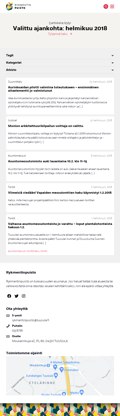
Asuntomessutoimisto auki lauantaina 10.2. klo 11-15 (47, 161)
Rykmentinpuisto (18, 6)
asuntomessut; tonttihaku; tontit (27, 251)
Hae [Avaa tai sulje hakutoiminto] (106, 6)
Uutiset (12, 120)
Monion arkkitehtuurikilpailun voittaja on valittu (45, 126)
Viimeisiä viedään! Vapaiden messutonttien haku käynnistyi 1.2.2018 (60, 193)
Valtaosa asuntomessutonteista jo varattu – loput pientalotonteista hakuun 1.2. (60, 225)
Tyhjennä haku (57, 34)
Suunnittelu (15, 81)
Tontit (11, 187)
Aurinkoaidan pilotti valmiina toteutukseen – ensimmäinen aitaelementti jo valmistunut (53, 89)
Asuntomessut (17, 155)
